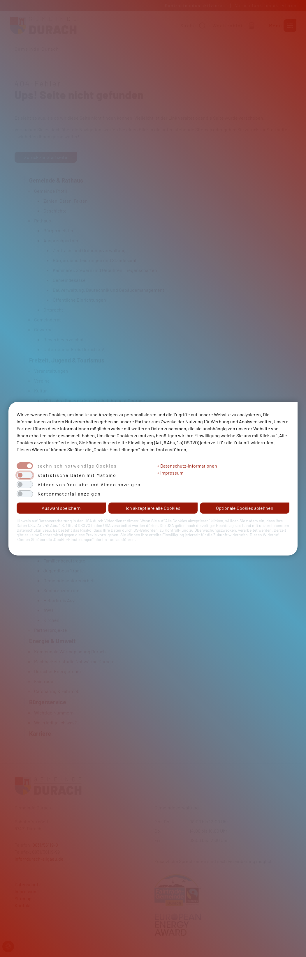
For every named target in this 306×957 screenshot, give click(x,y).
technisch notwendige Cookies (77, 466)
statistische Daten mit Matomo (77, 475)
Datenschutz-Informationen (186, 465)
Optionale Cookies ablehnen (244, 508)
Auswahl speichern (61, 508)
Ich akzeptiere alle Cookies (153, 508)
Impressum (169, 472)
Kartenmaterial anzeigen (69, 493)
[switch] (25, 475)
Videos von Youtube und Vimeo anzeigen (89, 484)
